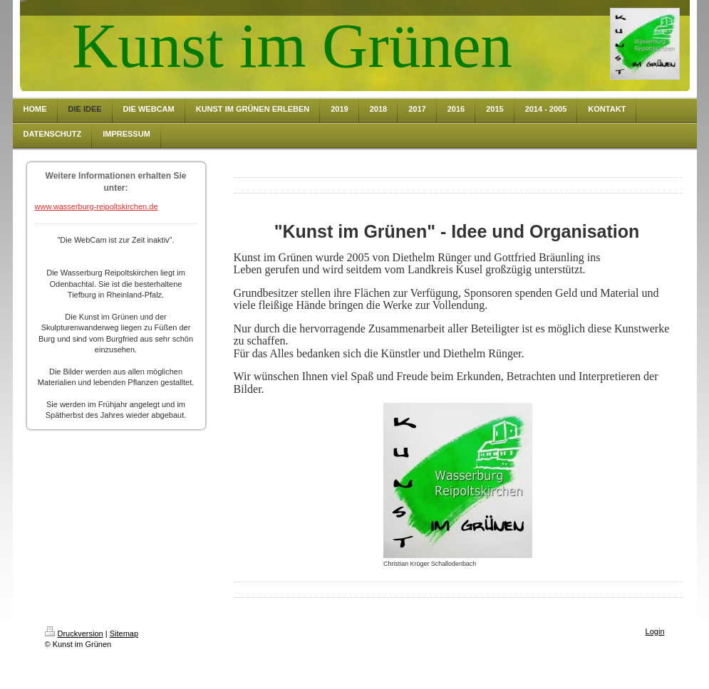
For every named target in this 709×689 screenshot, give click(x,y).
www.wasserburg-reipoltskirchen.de (96, 206)
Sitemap (124, 633)
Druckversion (74, 633)
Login (655, 631)
